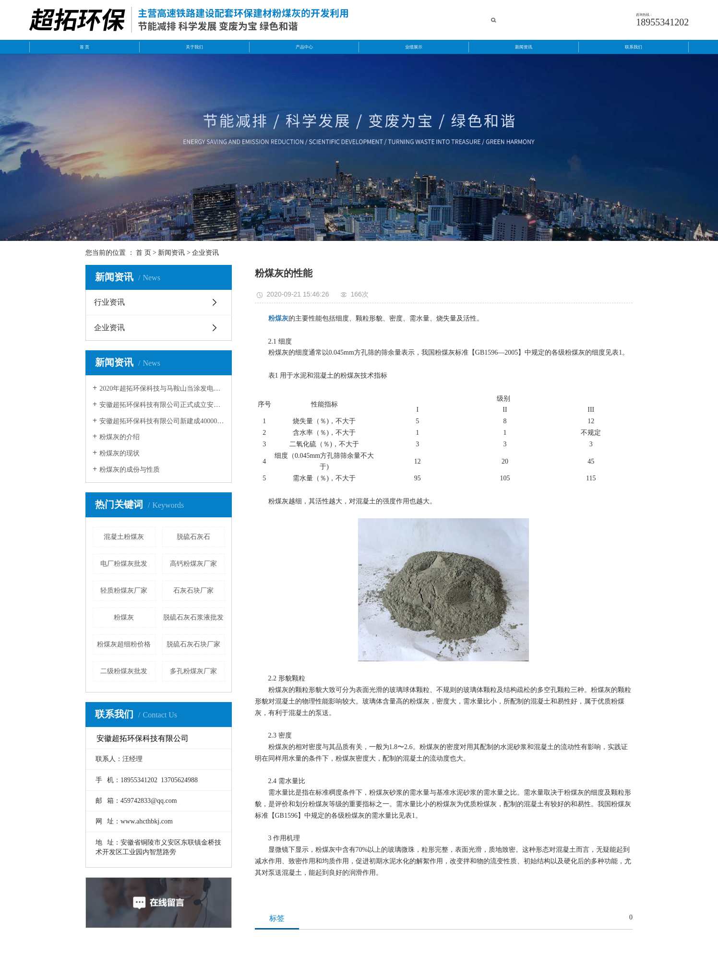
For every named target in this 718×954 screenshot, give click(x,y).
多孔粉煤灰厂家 (193, 671)
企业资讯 (205, 252)
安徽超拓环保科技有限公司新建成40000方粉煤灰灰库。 (162, 421)
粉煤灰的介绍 (119, 437)
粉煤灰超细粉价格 (124, 644)
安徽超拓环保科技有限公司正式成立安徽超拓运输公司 (162, 404)
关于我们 (194, 47)
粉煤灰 (124, 617)
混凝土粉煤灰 (124, 536)
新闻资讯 (523, 47)
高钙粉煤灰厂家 (193, 563)
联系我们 (633, 47)
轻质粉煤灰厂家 (123, 590)
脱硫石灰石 (193, 536)
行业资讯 (109, 302)
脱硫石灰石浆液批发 (193, 617)
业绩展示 (413, 47)
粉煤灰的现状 (119, 453)
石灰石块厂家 (193, 590)
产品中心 (304, 47)
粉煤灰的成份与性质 (129, 469)
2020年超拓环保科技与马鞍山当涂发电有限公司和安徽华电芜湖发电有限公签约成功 (162, 388)
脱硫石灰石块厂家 (193, 644)
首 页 (84, 47)
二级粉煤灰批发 (123, 671)
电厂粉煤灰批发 (123, 563)
